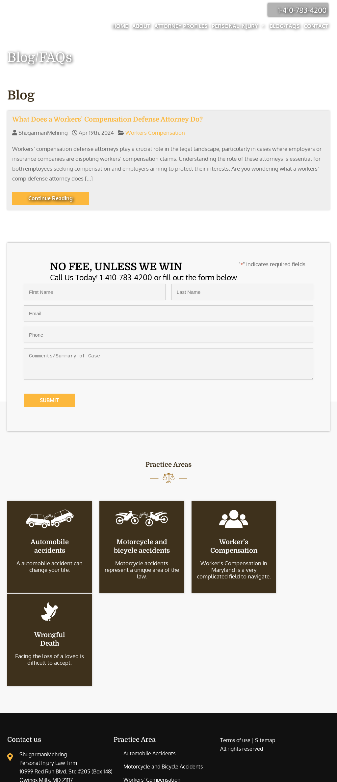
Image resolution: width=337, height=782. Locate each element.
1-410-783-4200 (303, 9)
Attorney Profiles (182, 26)
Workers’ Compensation (151, 686)
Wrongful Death (142, 699)
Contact (317, 26)
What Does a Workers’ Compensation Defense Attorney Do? (107, 119)
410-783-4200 (50, 698)
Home (122, 26)
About (143, 26)
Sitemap (265, 647)
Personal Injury (240, 26)
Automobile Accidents (149, 660)
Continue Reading (50, 198)
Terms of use (235, 647)
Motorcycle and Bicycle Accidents (163, 673)
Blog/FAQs (286, 26)
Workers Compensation (155, 132)
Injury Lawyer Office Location (41, 710)
